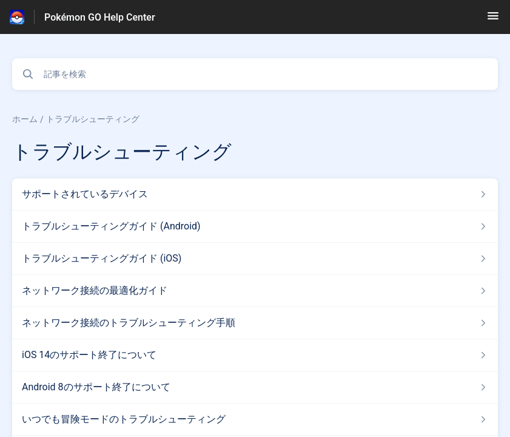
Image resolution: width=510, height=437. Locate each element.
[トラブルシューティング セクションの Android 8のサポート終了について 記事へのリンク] (255, 387)
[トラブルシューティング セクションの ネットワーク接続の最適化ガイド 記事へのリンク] (255, 290)
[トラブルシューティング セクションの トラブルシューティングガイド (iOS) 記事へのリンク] (255, 258)
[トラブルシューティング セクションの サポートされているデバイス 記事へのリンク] (255, 194)
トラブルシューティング (92, 119)
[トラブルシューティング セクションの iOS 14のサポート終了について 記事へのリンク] (255, 355)
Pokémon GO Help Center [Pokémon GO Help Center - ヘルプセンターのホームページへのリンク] (99, 17)
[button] (493, 19)
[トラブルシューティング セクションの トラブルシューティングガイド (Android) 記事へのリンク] (255, 226)
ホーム (25, 119)
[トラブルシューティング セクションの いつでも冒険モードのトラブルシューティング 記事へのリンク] (255, 419)
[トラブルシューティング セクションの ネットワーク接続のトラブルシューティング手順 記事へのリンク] (255, 323)
